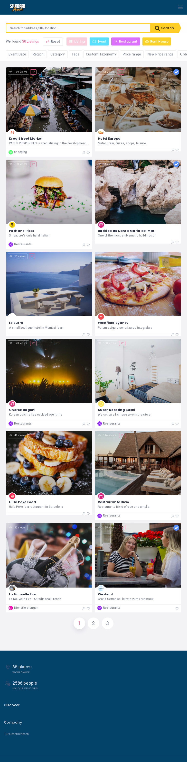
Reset (53, 41)
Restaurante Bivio (113, 502)
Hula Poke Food (22, 502)
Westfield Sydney (113, 322)
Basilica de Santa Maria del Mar (126, 230)
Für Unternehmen (16, 734)
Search (164, 28)
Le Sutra (16, 322)
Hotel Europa (109, 138)
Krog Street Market (26, 138)
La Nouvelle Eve (22, 594)
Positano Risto (21, 230)
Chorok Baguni (22, 410)
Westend (105, 594)
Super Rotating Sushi (116, 410)
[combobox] (78, 28)
